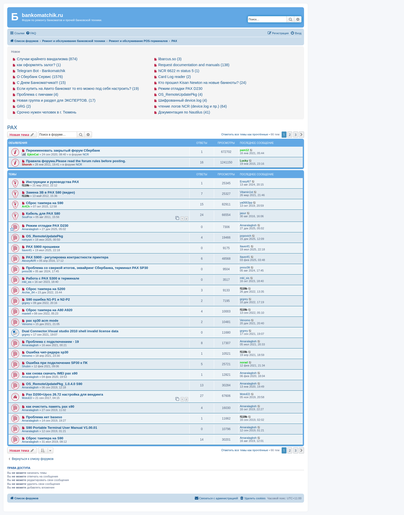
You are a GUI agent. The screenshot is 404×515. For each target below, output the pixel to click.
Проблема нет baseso (44, 417)
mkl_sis (26, 281)
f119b (25, 185)
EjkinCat (33, 154)
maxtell (26, 313)
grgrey (26, 302)
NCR (86, 154)
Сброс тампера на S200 (45, 289)
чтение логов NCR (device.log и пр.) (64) (192, 106)
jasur (243, 213)
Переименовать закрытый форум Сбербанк (63, 150)
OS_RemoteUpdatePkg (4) (180, 94)
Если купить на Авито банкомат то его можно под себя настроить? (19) (78, 88)
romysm (27, 239)
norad (244, 362)
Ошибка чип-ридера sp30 (47, 352)
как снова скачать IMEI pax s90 (52, 373)
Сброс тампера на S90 (44, 203)
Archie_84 (28, 292)
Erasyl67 (245, 181)
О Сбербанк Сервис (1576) (40, 77)
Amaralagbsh (30, 229)
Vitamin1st (246, 192)
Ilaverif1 (27, 250)
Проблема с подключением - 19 (52, 342)
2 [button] (290, 134)
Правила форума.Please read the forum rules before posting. (76, 161)
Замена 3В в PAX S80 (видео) (50, 192)
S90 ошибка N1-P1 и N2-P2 (48, 299)
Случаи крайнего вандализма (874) (47, 59)
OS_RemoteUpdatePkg (44, 236)
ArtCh (26, 206)
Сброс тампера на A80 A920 (49, 310)
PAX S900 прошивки (43, 247)
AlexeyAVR (29, 260)
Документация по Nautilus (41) (184, 112)
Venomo (27, 324)
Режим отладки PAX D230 (180, 88)
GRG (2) (24, 106)
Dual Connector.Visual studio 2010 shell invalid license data (70, 331)
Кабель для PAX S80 (43, 213)
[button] (301, 135)
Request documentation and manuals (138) (193, 65)
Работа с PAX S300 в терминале (52, 278)
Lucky (244, 160)
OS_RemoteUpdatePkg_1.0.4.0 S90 (54, 384)
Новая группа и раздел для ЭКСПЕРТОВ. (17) (56, 100)
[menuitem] (31, 33)
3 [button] (296, 134)
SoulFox (27, 217)
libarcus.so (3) (169, 59)
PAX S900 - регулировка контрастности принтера (67, 257)
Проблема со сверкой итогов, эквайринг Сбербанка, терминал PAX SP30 (87, 268)
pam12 (244, 150)
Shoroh (27, 164)
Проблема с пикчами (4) (37, 94)
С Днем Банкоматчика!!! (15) (41, 83)
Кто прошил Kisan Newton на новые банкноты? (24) (202, 83)
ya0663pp (246, 202)
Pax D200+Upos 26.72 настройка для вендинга (64, 394)
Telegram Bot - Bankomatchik (41, 71)
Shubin (26, 366)
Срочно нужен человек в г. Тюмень (46, 112)
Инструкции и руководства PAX (52, 182)
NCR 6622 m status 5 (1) (178, 71)
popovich (245, 235)
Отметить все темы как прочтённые (244, 134)
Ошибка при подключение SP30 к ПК (57, 363)
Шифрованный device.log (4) (182, 100)
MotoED (27, 397)
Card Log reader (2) (174, 77)
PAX (12, 127)
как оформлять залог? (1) (39, 65)
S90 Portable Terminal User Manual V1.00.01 (61, 428)
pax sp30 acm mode (42, 320)
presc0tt (27, 271)
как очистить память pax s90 (50, 406)
